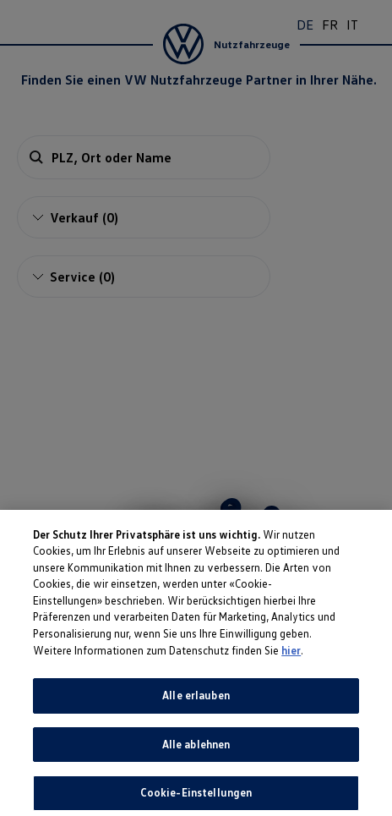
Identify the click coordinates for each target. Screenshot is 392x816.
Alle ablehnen (196, 773)
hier (291, 679)
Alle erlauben (196, 724)
